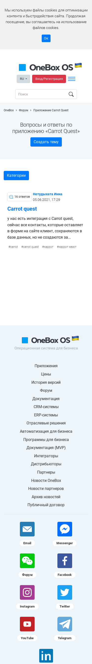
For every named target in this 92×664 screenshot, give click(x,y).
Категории (16, 175)
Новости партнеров (46, 488)
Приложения (46, 366)
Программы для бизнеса (46, 439)
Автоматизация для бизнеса (46, 431)
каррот (48, 247)
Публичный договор (46, 505)
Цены (46, 374)
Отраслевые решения (46, 423)
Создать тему (46, 142)
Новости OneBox (46, 480)
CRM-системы (46, 406)
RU (22, 79)
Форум (46, 390)
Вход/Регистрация (49, 79)
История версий (46, 382)
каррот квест (68, 247)
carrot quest (31, 247)
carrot (14, 247)
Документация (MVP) (46, 447)
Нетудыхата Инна (47, 194)
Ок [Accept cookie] (46, 38)
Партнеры (46, 472)
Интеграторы (46, 456)
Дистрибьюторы (46, 464)
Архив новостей (46, 497)
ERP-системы (46, 415)
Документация (46, 398)
